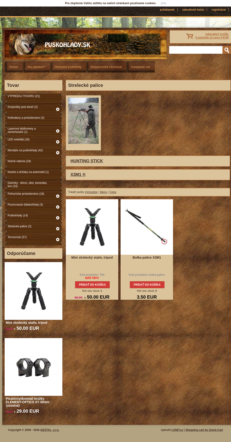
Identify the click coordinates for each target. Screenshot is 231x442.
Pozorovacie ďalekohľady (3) (25, 204)
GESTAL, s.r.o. (49, 430)
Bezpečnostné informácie (106, 67)
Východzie (91, 192)
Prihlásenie (167, 9)
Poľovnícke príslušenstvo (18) (26, 193)
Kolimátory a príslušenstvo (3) (26, 117)
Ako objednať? (36, 67)
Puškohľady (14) (18, 215)
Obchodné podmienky (68, 67)
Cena (112, 192)
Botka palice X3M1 (147, 257)
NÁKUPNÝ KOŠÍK (212, 36)
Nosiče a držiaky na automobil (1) (28, 172)
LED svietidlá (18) (19, 139)
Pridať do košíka (92, 284)
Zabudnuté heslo (193, 9)
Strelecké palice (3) (19, 226)
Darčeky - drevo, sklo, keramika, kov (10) (27, 184)
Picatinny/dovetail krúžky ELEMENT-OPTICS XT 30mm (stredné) (27, 402)
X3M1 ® (77, 174)
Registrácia (219, 9)
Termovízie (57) (17, 237)
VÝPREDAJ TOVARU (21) (24, 96)
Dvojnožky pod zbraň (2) (23, 107)
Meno (103, 192)
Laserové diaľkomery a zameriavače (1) (22, 130)
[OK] (163, 3)
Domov (13, 67)
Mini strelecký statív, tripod (26, 322)
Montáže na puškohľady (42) (25, 150)
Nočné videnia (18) (19, 161)
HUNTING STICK (86, 161)
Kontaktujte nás (140, 67)
